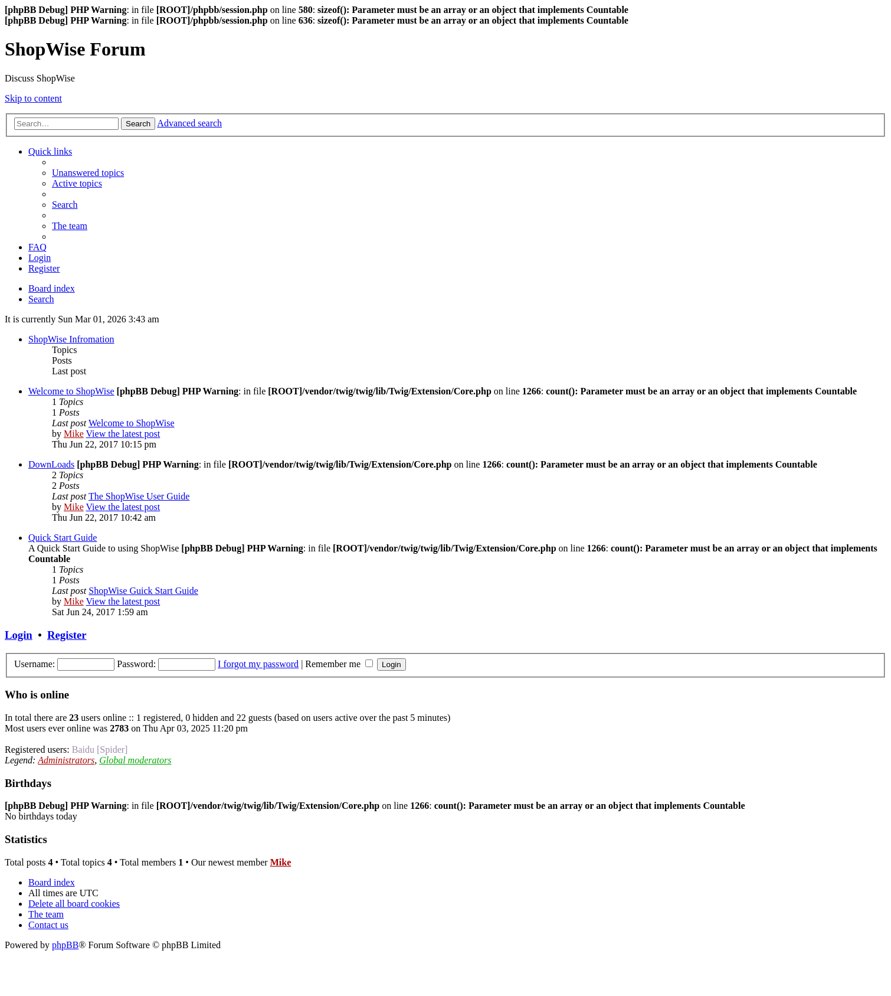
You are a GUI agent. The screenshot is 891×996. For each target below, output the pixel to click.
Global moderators (135, 760)
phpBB (65, 945)
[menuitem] (88, 173)
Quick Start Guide (62, 538)
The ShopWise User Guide (139, 496)
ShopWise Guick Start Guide (143, 591)
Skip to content (33, 98)
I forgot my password (258, 664)
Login (18, 635)
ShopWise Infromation (71, 339)
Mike (74, 434)
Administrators (66, 760)
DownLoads (51, 464)
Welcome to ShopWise (71, 391)
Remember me (339, 664)
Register (66, 635)
